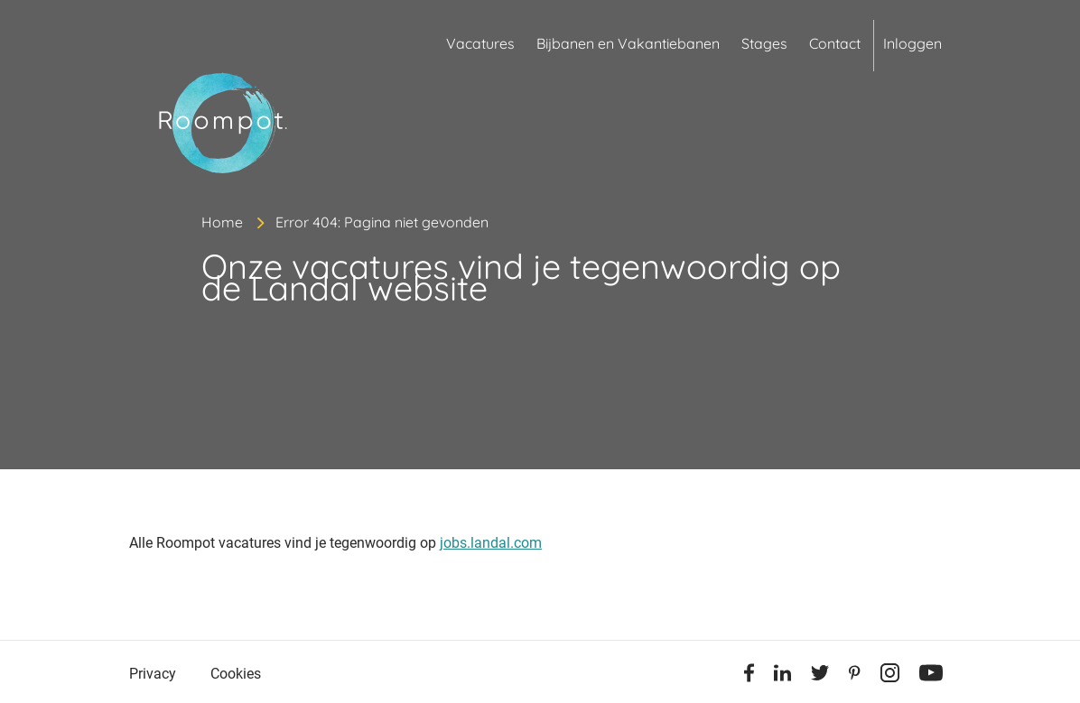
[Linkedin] (782, 676)
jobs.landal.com (491, 542)
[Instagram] (890, 676)
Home (222, 222)
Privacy (152, 673)
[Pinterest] (855, 676)
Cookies (235, 673)
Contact (835, 43)
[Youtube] (931, 676)
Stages (764, 43)
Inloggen (912, 43)
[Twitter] (820, 676)
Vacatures (480, 43)
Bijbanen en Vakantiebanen (628, 43)
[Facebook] (749, 676)
